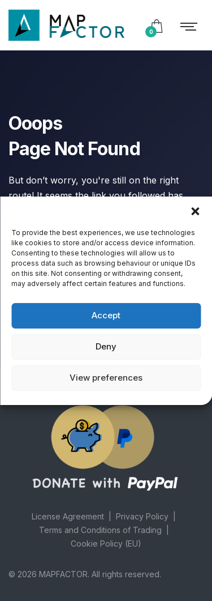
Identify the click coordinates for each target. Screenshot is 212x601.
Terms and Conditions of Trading (100, 530)
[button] (195, 210)
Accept (106, 315)
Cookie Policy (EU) (106, 543)
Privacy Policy (142, 516)
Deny (106, 346)
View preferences (106, 377)
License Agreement (68, 516)
